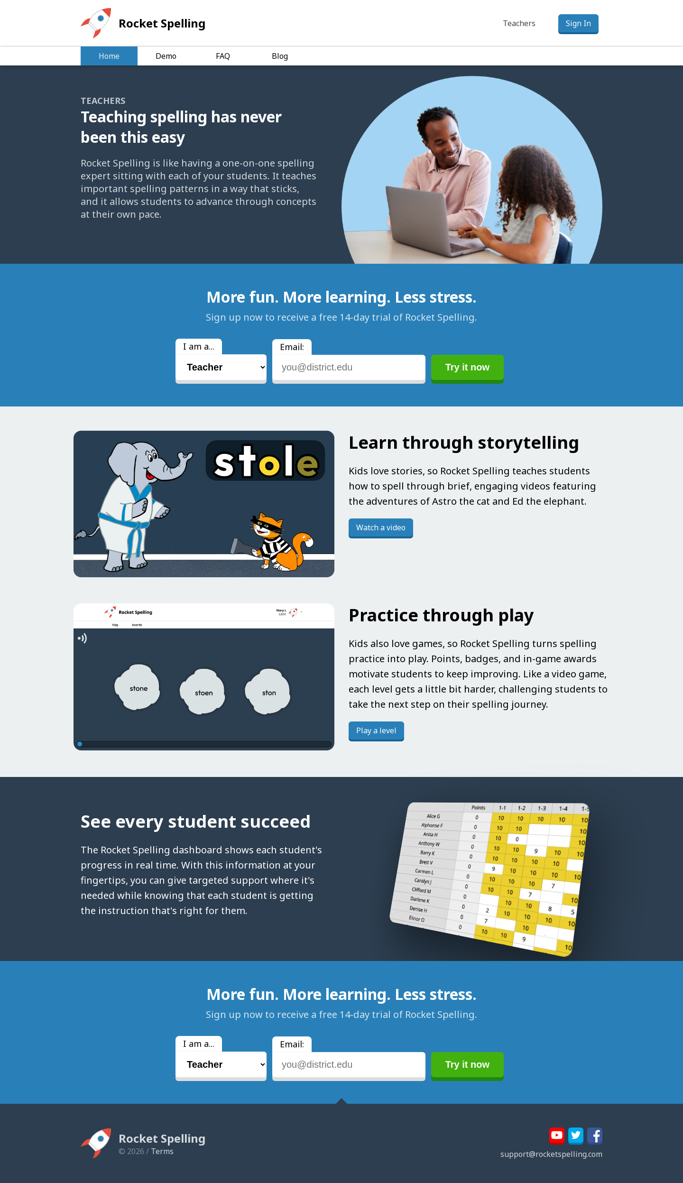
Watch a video (381, 527)
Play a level (376, 730)
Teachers (519, 23)
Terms (162, 1151)
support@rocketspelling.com (551, 1154)
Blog (280, 56)
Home (109, 56)
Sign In (578, 23)
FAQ (223, 56)
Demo (166, 56)
